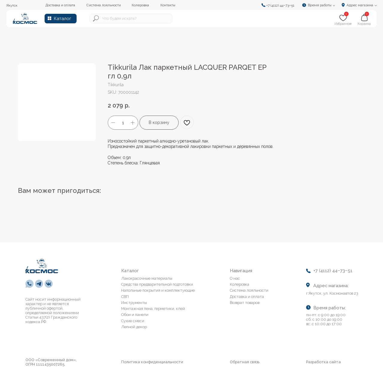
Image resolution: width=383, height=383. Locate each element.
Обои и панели (134, 314)
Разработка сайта (323, 362)
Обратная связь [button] (244, 362)
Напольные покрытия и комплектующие (158, 290)
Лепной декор (134, 327)
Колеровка (239, 284)
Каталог (62, 18)
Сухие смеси (132, 321)
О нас (235, 278)
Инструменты (134, 302)
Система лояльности (249, 290)
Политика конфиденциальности (152, 362)
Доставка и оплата (247, 296)
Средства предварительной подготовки (157, 284)
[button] (320, 4)
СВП (125, 296)
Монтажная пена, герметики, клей (153, 308)
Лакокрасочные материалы (146, 278)
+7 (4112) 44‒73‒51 (280, 5)
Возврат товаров (244, 302)
